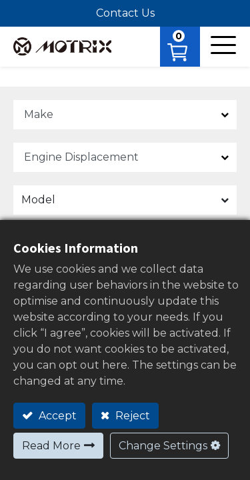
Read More (51, 445)
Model (38, 199)
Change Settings (163, 445)
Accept (56, 415)
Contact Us (125, 13)
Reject (131, 415)
